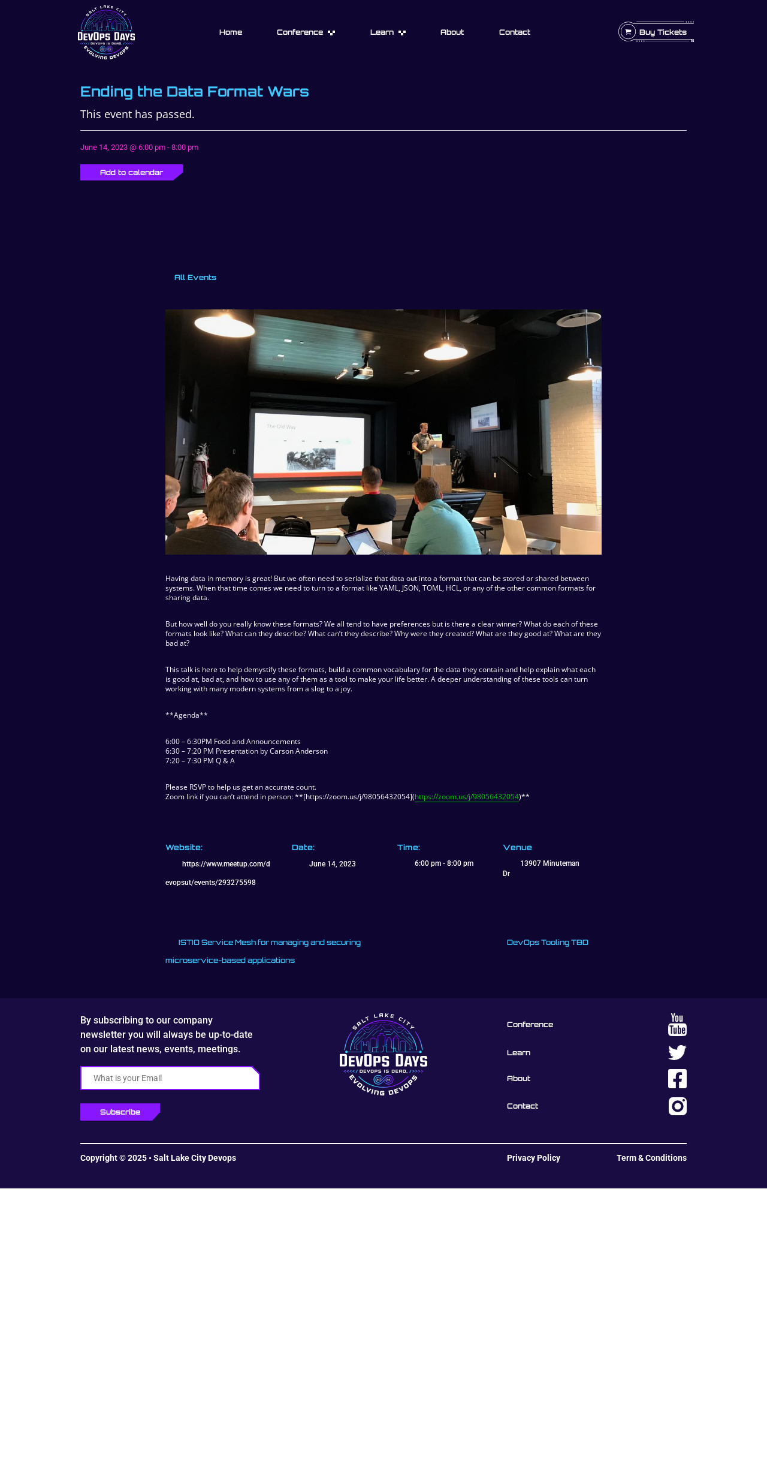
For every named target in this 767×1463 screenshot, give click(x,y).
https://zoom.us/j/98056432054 (467, 796)
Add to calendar (131, 172)
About (452, 32)
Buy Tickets (663, 32)
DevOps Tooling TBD (548, 942)
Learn (382, 32)
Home (230, 32)
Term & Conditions (652, 1158)
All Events (194, 277)
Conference (300, 32)
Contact (514, 32)
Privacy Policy (533, 1158)
